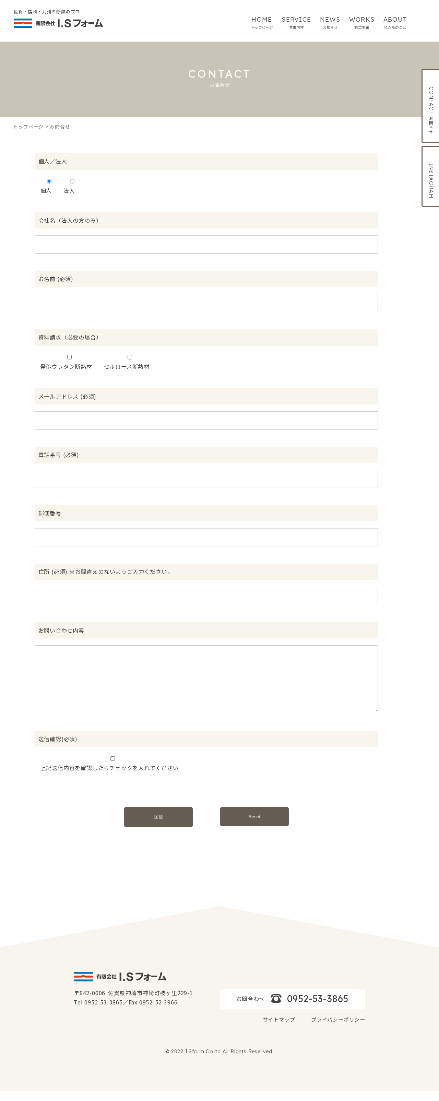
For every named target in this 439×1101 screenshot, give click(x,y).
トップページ (28, 126)
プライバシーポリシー (338, 1029)
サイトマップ (279, 1029)
